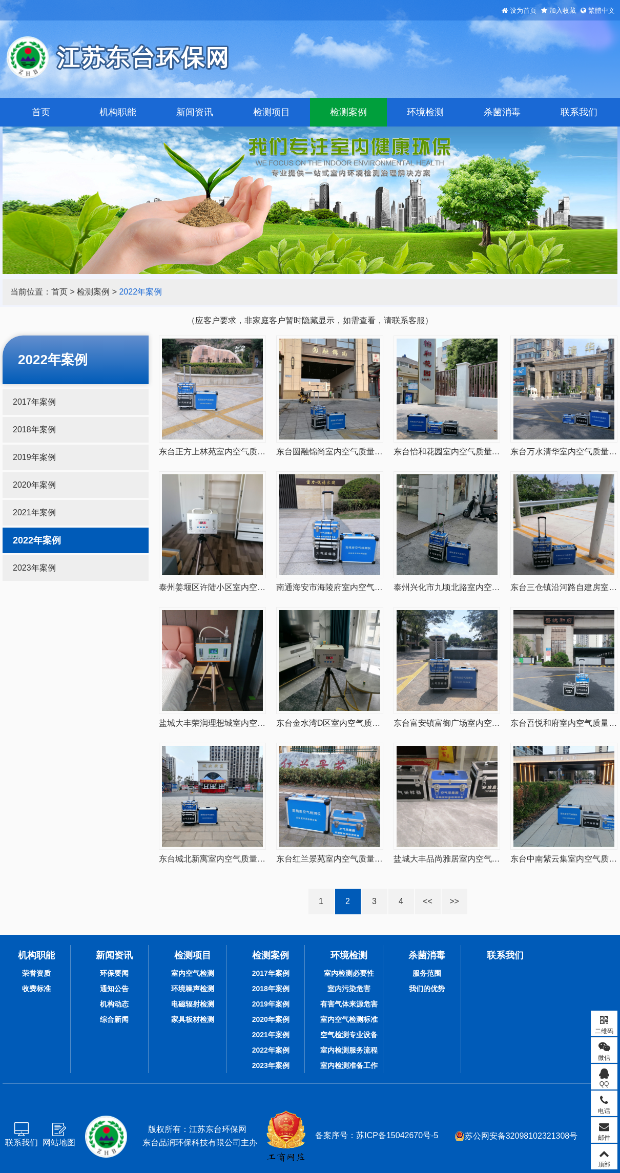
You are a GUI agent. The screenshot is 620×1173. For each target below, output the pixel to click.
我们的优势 (427, 989)
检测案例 (348, 112)
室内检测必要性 (349, 973)
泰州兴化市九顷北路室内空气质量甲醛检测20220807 (490, 587)
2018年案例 (34, 429)
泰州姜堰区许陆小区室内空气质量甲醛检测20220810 (255, 587)
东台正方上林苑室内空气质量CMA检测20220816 (248, 451)
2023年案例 (34, 567)
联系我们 (579, 112)
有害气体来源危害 (349, 1004)
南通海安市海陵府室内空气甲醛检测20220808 (360, 587)
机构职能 (117, 112)
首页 (41, 112)
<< (427, 901)
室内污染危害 (348, 989)
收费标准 (36, 989)
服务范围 (426, 973)
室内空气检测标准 (349, 1019)
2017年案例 (34, 401)
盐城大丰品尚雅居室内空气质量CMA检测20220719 (487, 858)
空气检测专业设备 (349, 1035)
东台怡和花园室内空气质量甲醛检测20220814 (477, 451)
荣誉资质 (36, 973)
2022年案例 (140, 291)
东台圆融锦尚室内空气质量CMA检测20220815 (361, 451)
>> (454, 901)
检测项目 (271, 112)
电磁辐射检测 (192, 1004)
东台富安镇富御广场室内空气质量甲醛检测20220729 (490, 723)
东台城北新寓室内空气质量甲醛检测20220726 (242, 858)
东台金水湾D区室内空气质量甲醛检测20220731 (363, 723)
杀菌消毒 (502, 112)
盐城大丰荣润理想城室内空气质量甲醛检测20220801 (255, 723)
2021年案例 (34, 512)
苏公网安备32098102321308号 (516, 1136)
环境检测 (425, 112)
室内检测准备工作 (349, 1065)
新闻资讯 (194, 112)
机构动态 (114, 1004)
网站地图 (59, 1142)
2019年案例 (34, 457)
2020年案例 (34, 484)
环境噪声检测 (192, 989)
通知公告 (114, 989)
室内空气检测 (192, 973)
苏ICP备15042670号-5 (397, 1135)
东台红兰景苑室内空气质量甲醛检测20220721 (360, 858)
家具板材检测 (192, 1019)
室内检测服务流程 (349, 1050)
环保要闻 (114, 973)
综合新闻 (114, 1019)
